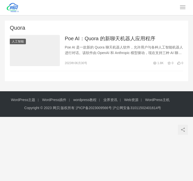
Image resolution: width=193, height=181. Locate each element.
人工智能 (18, 41)
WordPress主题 (23, 100)
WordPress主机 (157, 100)
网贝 (56, 108)
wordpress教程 (84, 100)
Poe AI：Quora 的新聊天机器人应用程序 (110, 38)
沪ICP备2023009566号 (94, 108)
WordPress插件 (54, 100)
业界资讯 (110, 100)
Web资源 (131, 100)
